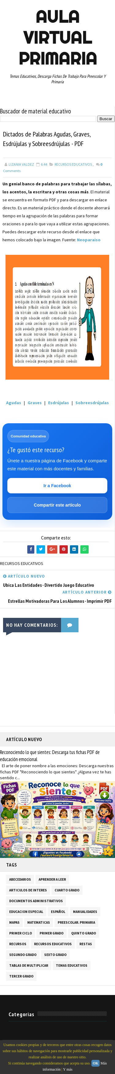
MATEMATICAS (38, 922)
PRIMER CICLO (20, 933)
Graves (35, 402)
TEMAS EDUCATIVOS (71, 965)
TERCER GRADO (21, 976)
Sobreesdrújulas (92, 402)
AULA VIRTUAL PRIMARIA (57, 37)
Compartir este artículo (57, 505)
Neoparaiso (89, 240)
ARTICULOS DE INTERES (28, 890)
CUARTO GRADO (67, 890)
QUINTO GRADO (83, 933)
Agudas (13, 402)
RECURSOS (17, 944)
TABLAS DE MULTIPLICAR (28, 965)
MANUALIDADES (85, 912)
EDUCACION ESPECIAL (26, 912)
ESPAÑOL (58, 912)
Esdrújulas (58, 402)
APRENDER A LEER (52, 879)
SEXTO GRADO (55, 955)
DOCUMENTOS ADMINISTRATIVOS (36, 901)
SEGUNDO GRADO (22, 955)
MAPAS (14, 922)
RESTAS (85, 944)
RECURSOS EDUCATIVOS (73, 164)
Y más (68, 1069)
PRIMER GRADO (51, 933)
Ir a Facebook (57, 485)
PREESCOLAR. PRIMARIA (76, 922)
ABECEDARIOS (20, 879)
